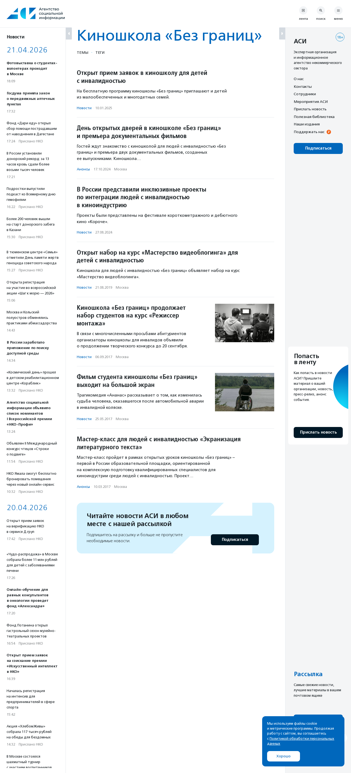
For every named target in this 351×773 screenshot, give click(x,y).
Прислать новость (310, 109)
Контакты (303, 86)
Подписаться (235, 539)
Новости (84, 108)
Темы (82, 52)
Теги (99, 52)
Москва (120, 169)
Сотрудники (305, 94)
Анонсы (83, 169)
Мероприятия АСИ (311, 101)
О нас (299, 79)
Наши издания (307, 124)
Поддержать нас (309, 132)
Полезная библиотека (314, 116)
